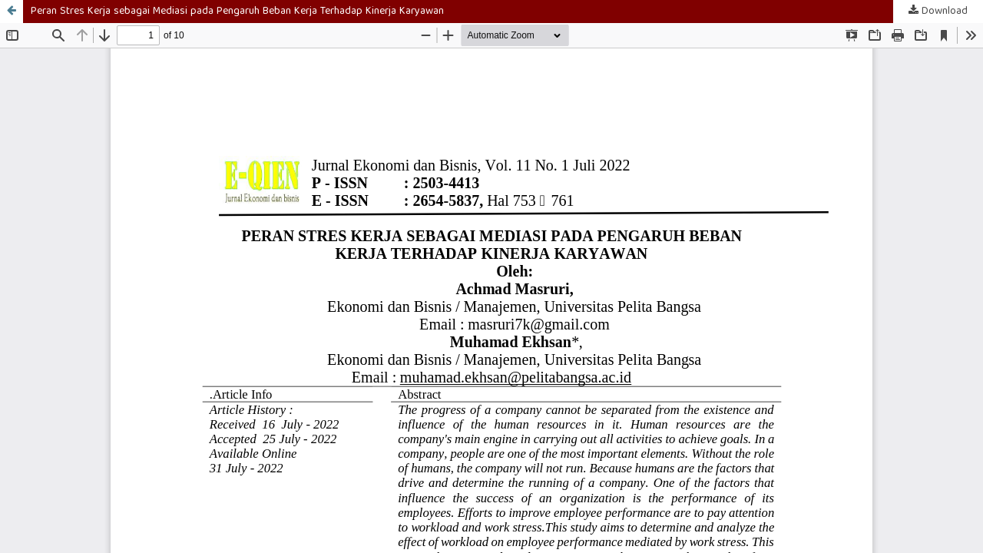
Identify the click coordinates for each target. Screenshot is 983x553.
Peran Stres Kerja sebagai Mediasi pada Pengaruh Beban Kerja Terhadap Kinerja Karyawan (237, 11)
